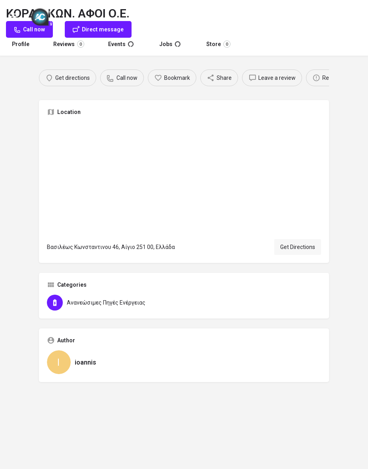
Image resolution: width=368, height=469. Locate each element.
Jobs (169, 44)
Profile (20, 44)
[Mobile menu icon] (13, 16)
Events (121, 44)
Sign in (351, 15)
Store (218, 44)
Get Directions (297, 247)
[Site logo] (42, 16)
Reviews (68, 44)
